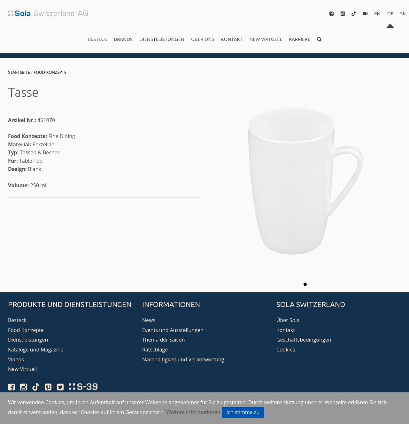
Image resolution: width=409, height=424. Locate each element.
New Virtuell (265, 39)
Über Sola (287, 320)
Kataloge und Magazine (36, 349)
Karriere (299, 39)
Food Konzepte (50, 72)
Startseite (19, 72)
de (390, 13)
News (148, 320)
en (377, 13)
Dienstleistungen (161, 39)
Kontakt (232, 39)
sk (402, 13)
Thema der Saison (163, 339)
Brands (123, 39)
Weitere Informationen (193, 412)
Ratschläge (155, 349)
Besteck (97, 39)
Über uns (202, 39)
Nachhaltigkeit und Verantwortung (183, 359)
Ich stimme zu (243, 412)
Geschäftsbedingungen (303, 339)
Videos (16, 359)
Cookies (285, 349)
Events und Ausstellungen (173, 330)
